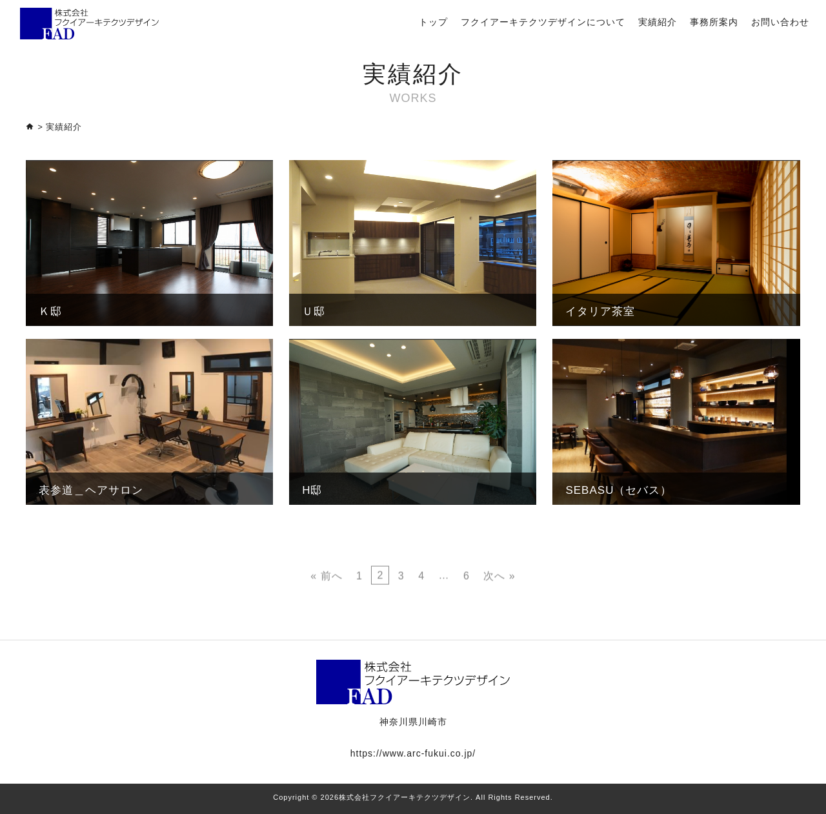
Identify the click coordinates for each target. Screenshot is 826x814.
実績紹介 (657, 22)
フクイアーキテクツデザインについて (543, 22)
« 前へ (326, 605)
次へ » (499, 605)
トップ (433, 22)
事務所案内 (714, 22)
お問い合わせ (780, 22)
